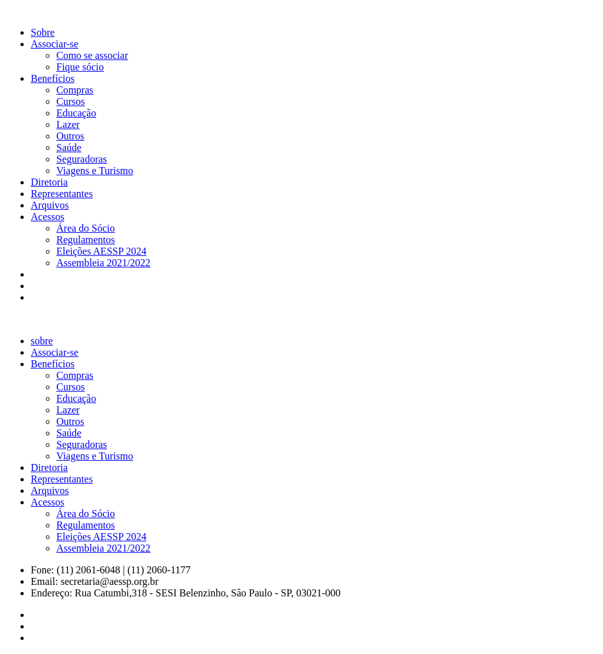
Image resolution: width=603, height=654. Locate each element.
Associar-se (54, 43)
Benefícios (52, 78)
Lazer (67, 124)
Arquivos (50, 205)
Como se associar (92, 55)
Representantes (62, 193)
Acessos (47, 216)
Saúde (68, 147)
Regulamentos (85, 239)
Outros (70, 136)
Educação (76, 113)
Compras (74, 89)
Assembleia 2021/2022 (103, 262)
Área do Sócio (85, 228)
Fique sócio (80, 66)
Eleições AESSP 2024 (101, 251)
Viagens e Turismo (94, 170)
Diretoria (49, 182)
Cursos (70, 101)
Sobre (42, 32)
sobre (42, 340)
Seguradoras (81, 159)
